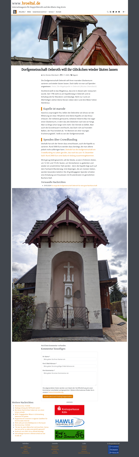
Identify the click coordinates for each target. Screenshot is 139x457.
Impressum (84, 451)
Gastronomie (54, 446)
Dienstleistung (55, 449)
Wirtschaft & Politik (26, 448)
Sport (25, 449)
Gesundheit (55, 453)
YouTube (84, 448)
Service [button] (51, 12)
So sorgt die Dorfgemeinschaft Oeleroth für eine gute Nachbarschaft (74, 186)
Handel (55, 451)
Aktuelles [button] (22, 12)
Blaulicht (25, 451)
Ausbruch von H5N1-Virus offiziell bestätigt (29, 431)
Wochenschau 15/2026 (22, 406)
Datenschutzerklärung (55, 392)
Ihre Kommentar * (49, 370)
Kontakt (58, 12)
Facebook (84, 446)
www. (26, 3)
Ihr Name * (46, 357)
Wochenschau (25, 453)
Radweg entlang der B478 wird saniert (27, 408)
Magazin (25, 446)
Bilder (29, 12)
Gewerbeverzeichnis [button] (39, 12)
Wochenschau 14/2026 (22, 425)
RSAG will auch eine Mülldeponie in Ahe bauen (30, 423)
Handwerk (55, 448)
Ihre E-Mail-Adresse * (50, 363)
